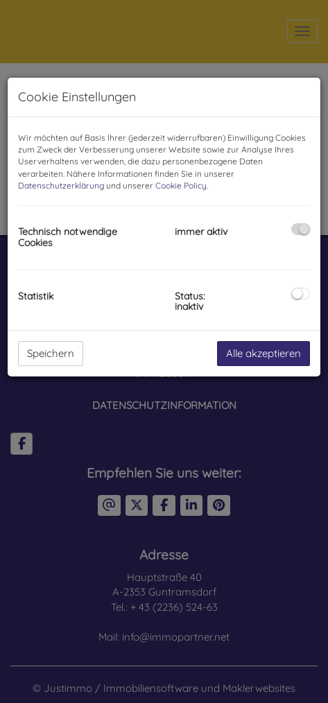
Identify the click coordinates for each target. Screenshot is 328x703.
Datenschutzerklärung (61, 185)
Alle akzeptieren (263, 353)
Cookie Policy (181, 185)
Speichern (50, 353)
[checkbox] (300, 229)
